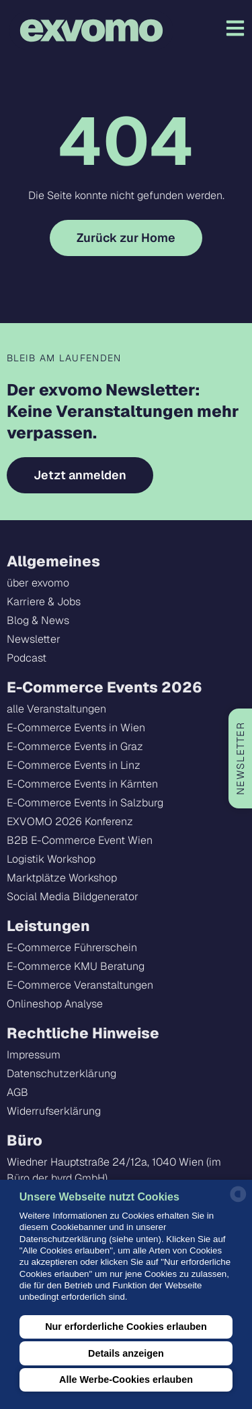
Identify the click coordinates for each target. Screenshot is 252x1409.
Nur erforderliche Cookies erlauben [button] (126, 1326)
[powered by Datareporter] (238, 1200)
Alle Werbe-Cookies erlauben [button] (126, 1379)
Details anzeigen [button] (126, 1353)
